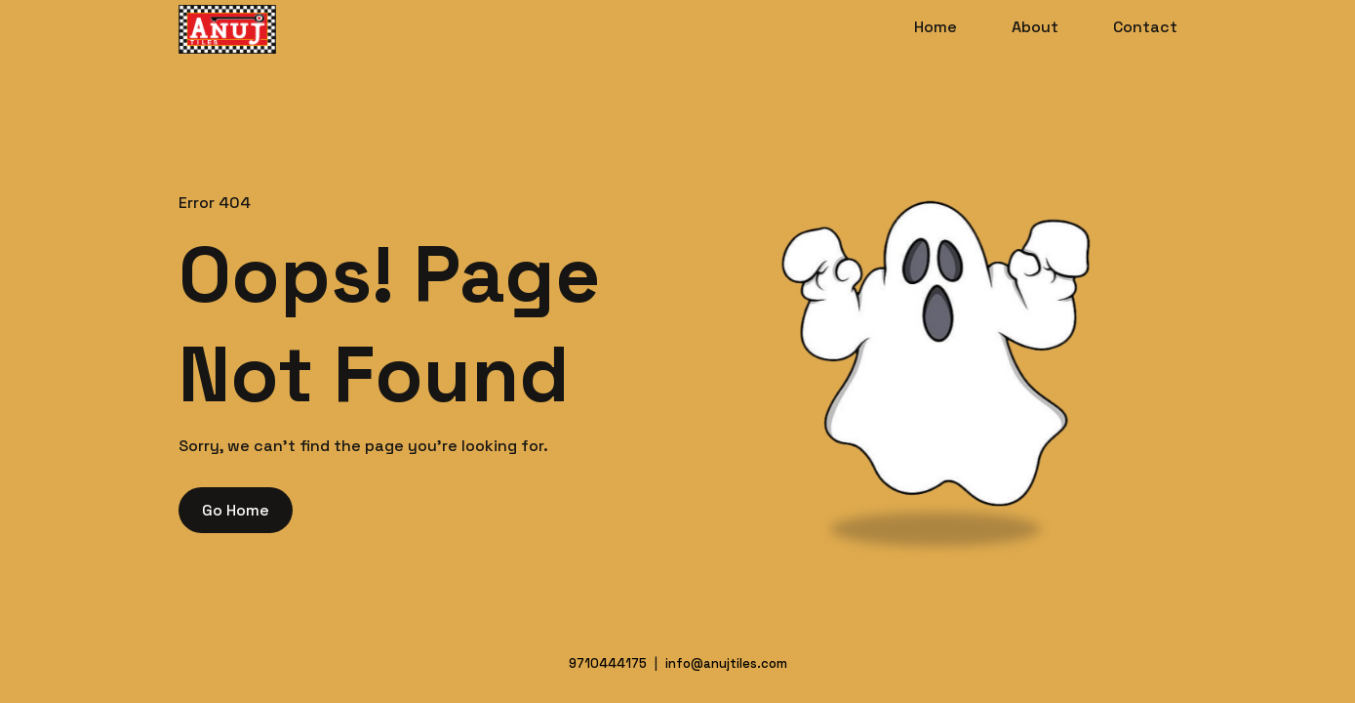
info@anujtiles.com (726, 663)
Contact (1145, 27)
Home (935, 27)
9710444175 (608, 663)
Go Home (235, 510)
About (1035, 27)
